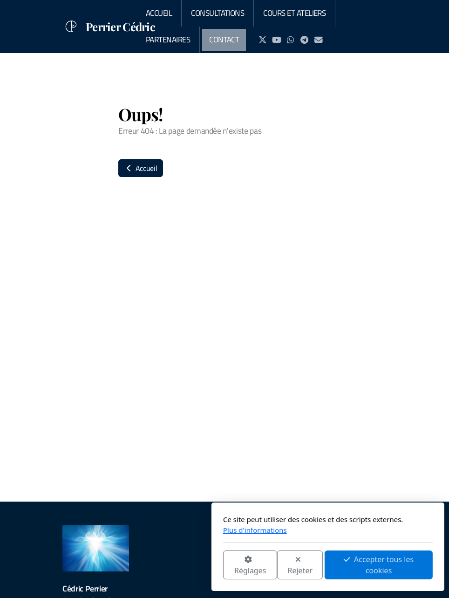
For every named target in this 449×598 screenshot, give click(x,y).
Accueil (140, 168)
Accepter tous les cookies (275, 565)
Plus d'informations (152, 530)
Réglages (147, 566)
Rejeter (197, 566)
